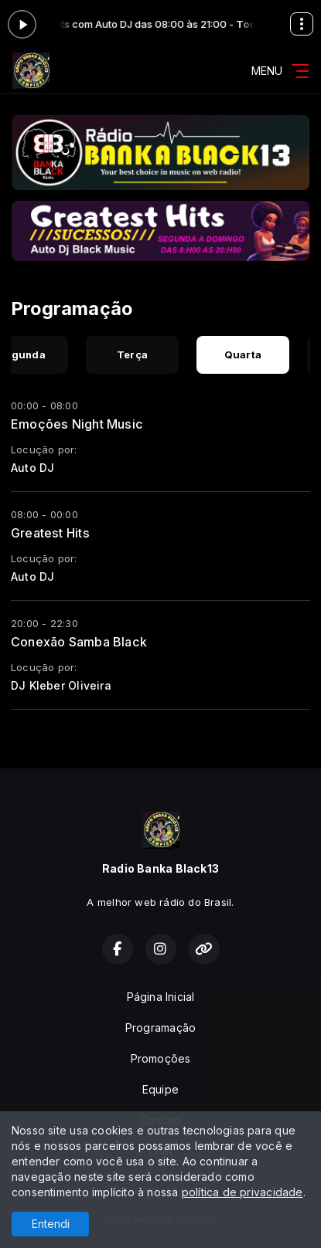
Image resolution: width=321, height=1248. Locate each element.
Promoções (161, 1058)
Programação (160, 1027)
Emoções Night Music (77, 424)
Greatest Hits (50, 533)
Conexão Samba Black (79, 641)
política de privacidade (242, 1192)
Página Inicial (161, 996)
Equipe (160, 1089)
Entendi (51, 1223)
